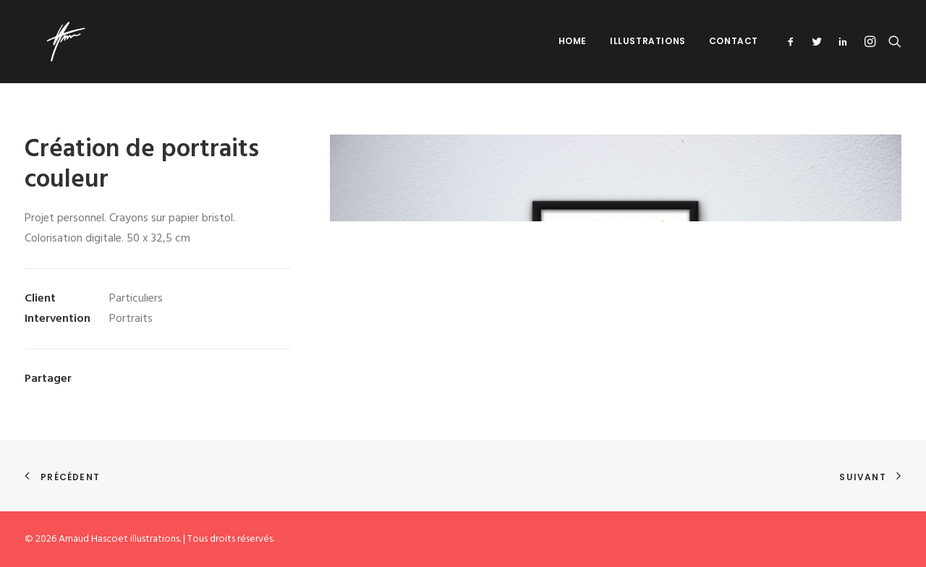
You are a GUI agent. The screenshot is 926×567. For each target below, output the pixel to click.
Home (572, 41)
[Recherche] (891, 41)
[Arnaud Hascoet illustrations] (45, 41)
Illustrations (648, 41)
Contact (733, 41)
